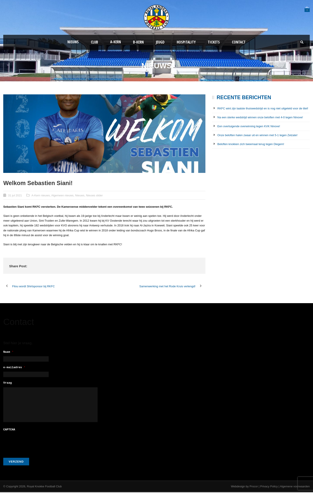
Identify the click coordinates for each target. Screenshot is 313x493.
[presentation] (36, 443)
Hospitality (186, 42)
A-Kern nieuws (41, 195)
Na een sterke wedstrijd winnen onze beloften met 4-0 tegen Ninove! (260, 117)
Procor (254, 487)
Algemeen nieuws (62, 195)
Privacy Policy (269, 487)
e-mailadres (14, 368)
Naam (8, 352)
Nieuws (73, 41)
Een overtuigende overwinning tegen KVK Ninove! (248, 126)
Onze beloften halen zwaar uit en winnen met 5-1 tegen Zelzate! (257, 135)
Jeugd (160, 42)
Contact (239, 42)
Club (94, 42)
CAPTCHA (9, 431)
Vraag (7, 384)
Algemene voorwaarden (295, 487)
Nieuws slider (94, 195)
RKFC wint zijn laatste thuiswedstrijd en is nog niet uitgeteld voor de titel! (262, 108)
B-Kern (138, 42)
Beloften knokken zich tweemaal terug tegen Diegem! (250, 144)
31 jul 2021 (15, 195)
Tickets (214, 42)
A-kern (115, 41)
